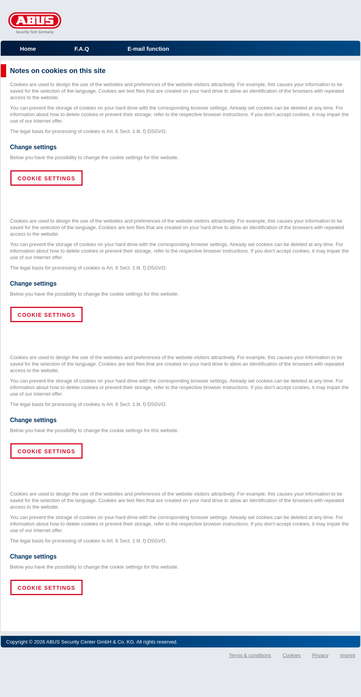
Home (28, 48)
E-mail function (148, 48)
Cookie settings (46, 178)
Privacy (320, 655)
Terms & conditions (250, 655)
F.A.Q (82, 48)
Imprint (347, 655)
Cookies (292, 655)
